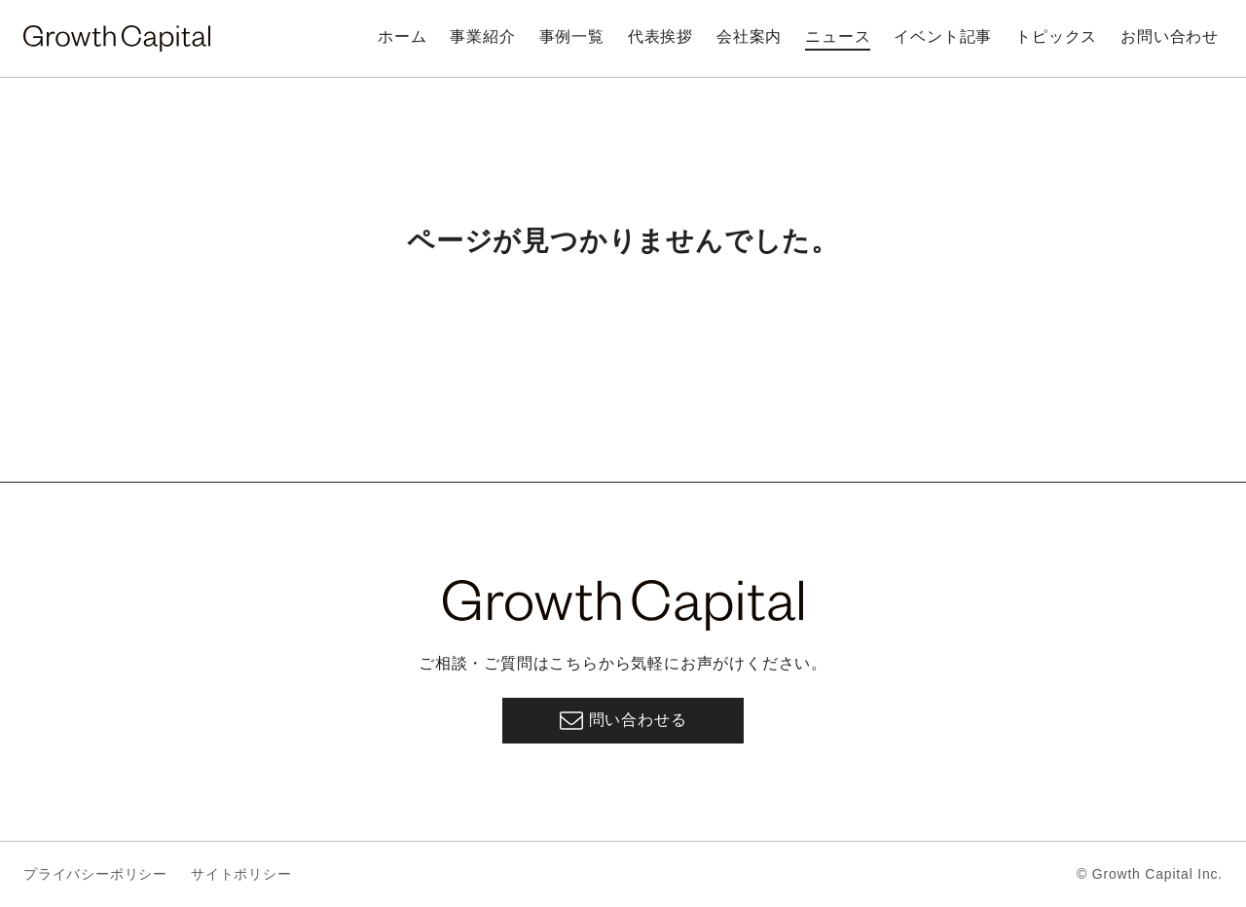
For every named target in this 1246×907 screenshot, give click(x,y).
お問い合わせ (1169, 36)
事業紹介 (482, 36)
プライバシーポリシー (95, 874)
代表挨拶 (660, 36)
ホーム (402, 36)
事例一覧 (572, 36)
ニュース (837, 36)
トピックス (1056, 36)
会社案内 (749, 36)
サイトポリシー (241, 874)
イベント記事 (943, 36)
